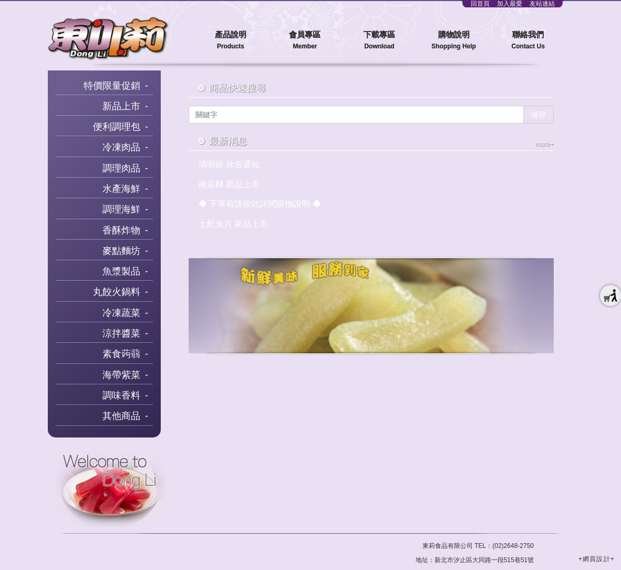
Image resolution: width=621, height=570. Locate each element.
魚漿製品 (121, 271)
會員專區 (305, 41)
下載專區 (379, 41)
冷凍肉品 (121, 147)
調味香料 (121, 395)
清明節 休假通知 (229, 164)
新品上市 (121, 106)
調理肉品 (121, 168)
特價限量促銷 (112, 85)
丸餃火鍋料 (116, 292)
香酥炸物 (121, 230)
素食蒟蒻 (121, 354)
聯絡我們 (528, 41)
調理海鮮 (121, 209)
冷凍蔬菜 (121, 313)
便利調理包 (116, 126)
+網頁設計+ (596, 559)
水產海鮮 (121, 189)
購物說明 (454, 41)
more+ (544, 144)
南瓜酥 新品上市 (229, 184)
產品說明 (230, 41)
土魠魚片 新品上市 (233, 223)
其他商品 (121, 416)
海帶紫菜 (121, 375)
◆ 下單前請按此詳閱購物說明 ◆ (260, 203)
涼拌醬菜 (121, 333)
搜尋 (538, 114)
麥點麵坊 (121, 251)
